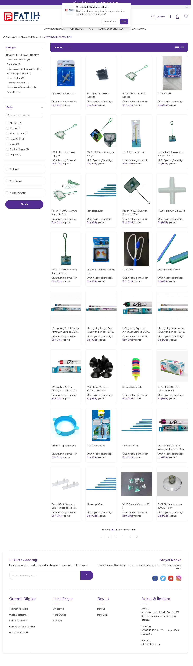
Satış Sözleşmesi (18, 620)
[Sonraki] (137, 537)
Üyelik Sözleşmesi (18, 614)
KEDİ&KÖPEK (76, 28)
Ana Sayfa (10, 37)
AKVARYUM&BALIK (54, 28)
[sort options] (63, 47)
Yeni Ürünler (59, 614)
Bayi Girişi (57, 104)
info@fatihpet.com (151, 644)
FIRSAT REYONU (137, 28)
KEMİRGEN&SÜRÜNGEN (111, 28)
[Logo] (22, 17)
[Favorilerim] (186, 16)
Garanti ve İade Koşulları (22, 626)
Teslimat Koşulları (18, 608)
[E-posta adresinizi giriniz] (51, 575)
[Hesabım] (177, 17)
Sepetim (57, 620)
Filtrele (24, 204)
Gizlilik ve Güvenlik (18, 632)
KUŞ (91, 28)
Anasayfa (58, 608)
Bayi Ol (101, 608)
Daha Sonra (110, 21)
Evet (124, 21)
